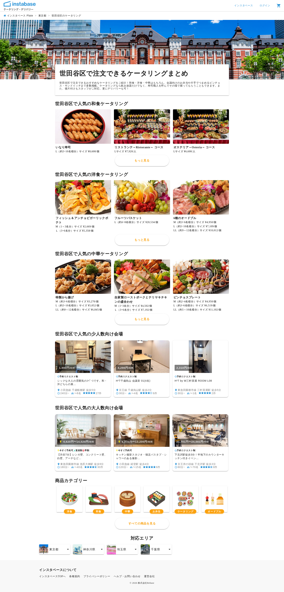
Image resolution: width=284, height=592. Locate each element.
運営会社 (149, 576)
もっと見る (142, 160)
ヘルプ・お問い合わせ (127, 576)
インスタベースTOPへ (52, 576)
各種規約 (74, 576)
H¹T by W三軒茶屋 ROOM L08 (193, 380)
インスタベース (243, 5)
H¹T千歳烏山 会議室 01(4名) (133, 380)
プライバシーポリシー (96, 576)
